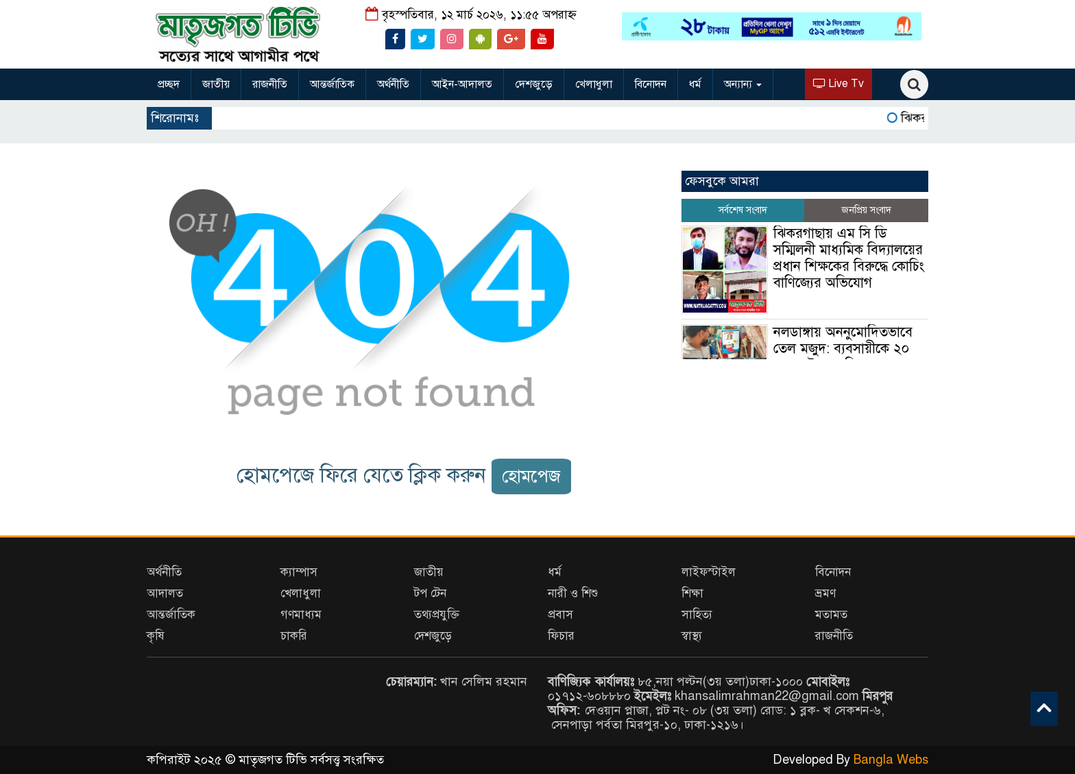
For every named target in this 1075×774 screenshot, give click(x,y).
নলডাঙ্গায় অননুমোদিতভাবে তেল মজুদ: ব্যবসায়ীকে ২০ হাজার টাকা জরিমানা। (843, 349)
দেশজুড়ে (534, 84)
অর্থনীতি (393, 84)
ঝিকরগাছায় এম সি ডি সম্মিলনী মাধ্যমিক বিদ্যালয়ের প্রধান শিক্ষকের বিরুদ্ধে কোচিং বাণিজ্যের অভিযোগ (848, 258)
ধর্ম (695, 84)
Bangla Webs (891, 759)
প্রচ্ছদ (169, 84)
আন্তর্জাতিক (332, 84)
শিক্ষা (692, 593)
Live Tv (838, 83)
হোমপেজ (531, 476)
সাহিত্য (696, 614)
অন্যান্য (743, 84)
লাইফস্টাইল (708, 572)
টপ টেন (430, 593)
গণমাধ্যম (301, 614)
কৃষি (156, 636)
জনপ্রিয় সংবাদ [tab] (866, 210)
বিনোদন (650, 84)
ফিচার (561, 636)
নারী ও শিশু (573, 593)
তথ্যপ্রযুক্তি (436, 614)
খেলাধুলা (593, 84)
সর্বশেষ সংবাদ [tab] (742, 210)
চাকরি (293, 636)
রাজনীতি (269, 84)
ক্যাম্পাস (298, 572)
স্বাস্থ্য (691, 636)
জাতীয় (216, 84)
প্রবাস (560, 614)
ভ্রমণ (825, 593)
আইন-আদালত (462, 84)
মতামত (831, 614)
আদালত (165, 593)
